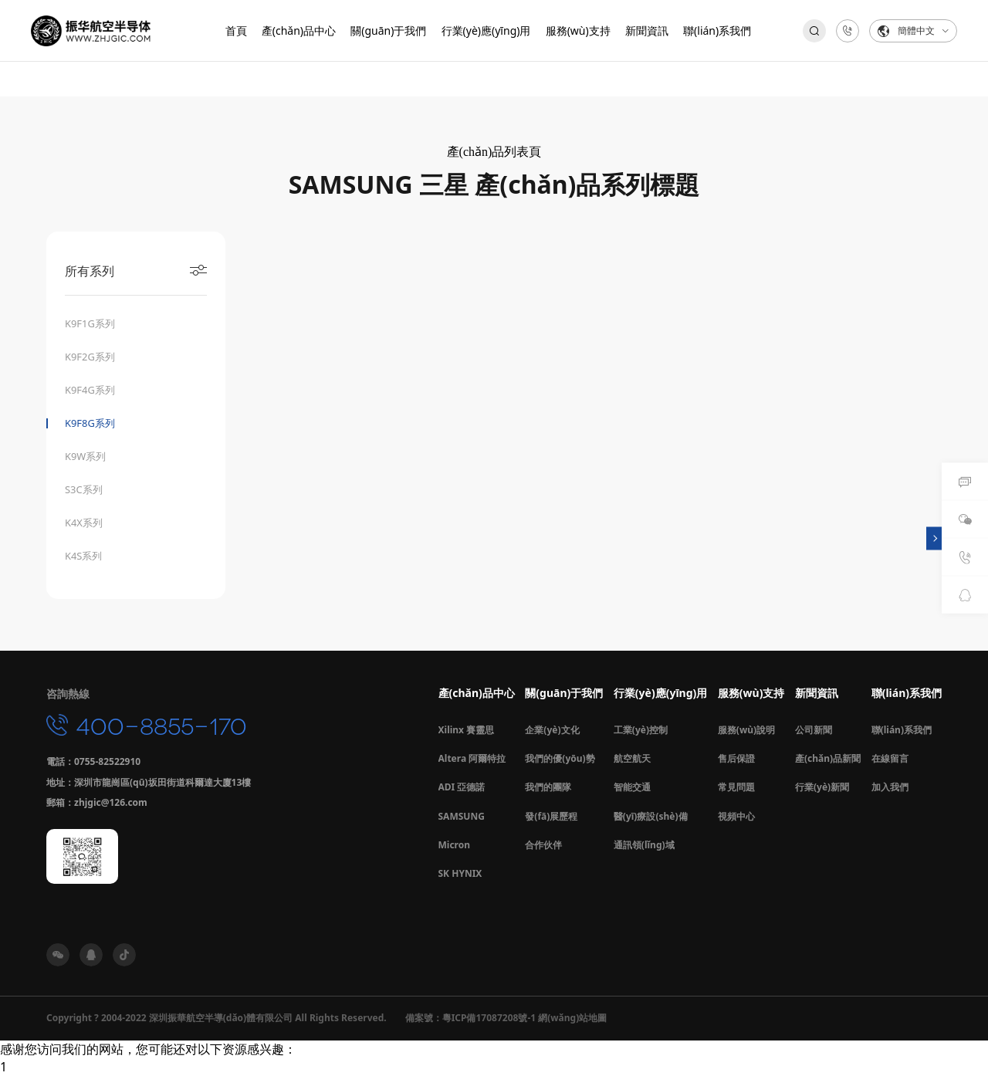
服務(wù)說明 (746, 730)
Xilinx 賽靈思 (466, 730)
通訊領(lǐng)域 (644, 845)
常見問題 (736, 787)
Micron (454, 845)
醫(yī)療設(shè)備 (651, 817)
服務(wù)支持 (578, 30)
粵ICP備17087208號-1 (489, 1018)
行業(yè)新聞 (822, 787)
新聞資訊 (646, 30)
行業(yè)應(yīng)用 (486, 30)
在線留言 (889, 759)
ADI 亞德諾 (462, 787)
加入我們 (889, 787)
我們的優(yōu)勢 (559, 759)
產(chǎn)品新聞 (828, 759)
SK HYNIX (460, 874)
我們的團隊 (548, 787)
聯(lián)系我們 (717, 30)
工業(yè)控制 (641, 730)
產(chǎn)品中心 (299, 30)
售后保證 (736, 759)
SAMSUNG (461, 817)
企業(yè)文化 (552, 730)
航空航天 (632, 759)
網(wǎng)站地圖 (572, 1018)
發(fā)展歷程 (551, 817)
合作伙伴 (543, 845)
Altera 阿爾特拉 (472, 759)
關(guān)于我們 (388, 30)
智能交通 (632, 787)
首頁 (236, 30)
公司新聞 (813, 730)
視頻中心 (736, 817)
